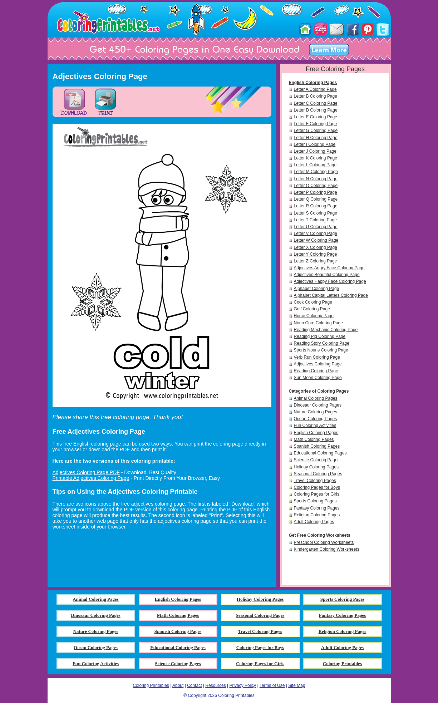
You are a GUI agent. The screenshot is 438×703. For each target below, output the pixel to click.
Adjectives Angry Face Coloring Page (329, 267)
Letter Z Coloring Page (315, 261)
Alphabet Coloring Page (316, 288)
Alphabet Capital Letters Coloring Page (331, 295)
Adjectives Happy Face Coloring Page (330, 281)
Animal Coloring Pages (316, 398)
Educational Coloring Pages (320, 453)
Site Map (296, 685)
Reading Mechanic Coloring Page (326, 329)
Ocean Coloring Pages (315, 418)
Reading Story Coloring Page (321, 343)
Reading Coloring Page (316, 370)
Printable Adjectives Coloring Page (91, 478)
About (177, 685)
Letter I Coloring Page (315, 144)
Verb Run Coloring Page (317, 357)
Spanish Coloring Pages (317, 446)
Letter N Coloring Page (316, 178)
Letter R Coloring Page (316, 205)
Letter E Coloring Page (315, 116)
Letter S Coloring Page (315, 213)
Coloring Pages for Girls (316, 494)
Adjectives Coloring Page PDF (86, 472)
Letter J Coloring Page (315, 151)
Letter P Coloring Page (315, 192)
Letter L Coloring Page (315, 164)
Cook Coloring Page (313, 302)
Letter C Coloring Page (316, 103)
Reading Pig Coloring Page (320, 336)
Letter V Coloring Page (315, 233)
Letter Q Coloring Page (316, 199)
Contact (194, 685)
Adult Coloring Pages (314, 521)
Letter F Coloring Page (315, 123)
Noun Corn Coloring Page (318, 322)
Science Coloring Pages (317, 459)
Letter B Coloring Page (315, 96)
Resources (215, 685)
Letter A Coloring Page (315, 89)
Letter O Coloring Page (316, 185)
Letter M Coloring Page (316, 171)
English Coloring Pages (313, 82)
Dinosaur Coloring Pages (317, 405)
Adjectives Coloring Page (318, 364)
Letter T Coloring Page (315, 219)
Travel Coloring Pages (315, 480)
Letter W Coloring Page (316, 240)
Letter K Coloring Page (315, 158)
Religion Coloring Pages (317, 514)
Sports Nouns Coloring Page (321, 350)
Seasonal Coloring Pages (318, 473)
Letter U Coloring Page (316, 226)
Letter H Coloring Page (316, 137)
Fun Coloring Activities (315, 425)
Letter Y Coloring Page (315, 254)
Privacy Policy (242, 685)
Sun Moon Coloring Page (318, 377)
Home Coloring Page (314, 315)
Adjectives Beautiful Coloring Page (327, 274)
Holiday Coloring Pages (316, 467)
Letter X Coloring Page (315, 247)
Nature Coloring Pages (315, 411)
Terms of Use (272, 685)
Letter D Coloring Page (316, 110)
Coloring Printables (151, 685)
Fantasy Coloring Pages (317, 508)
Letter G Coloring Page (316, 130)
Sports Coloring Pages (315, 500)
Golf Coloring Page (312, 308)
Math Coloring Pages (314, 439)
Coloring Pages (333, 391)
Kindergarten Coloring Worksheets (326, 549)
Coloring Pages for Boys (317, 487)
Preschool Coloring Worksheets (324, 542)
